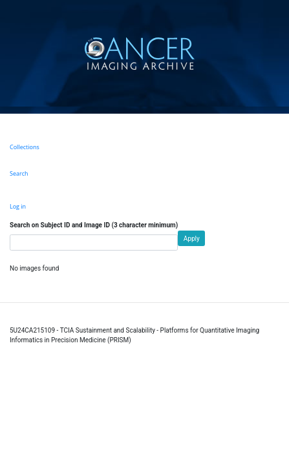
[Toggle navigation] (278, 53)
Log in (18, 206)
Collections (24, 147)
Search (19, 173)
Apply (192, 238)
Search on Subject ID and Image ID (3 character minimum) (94, 225)
